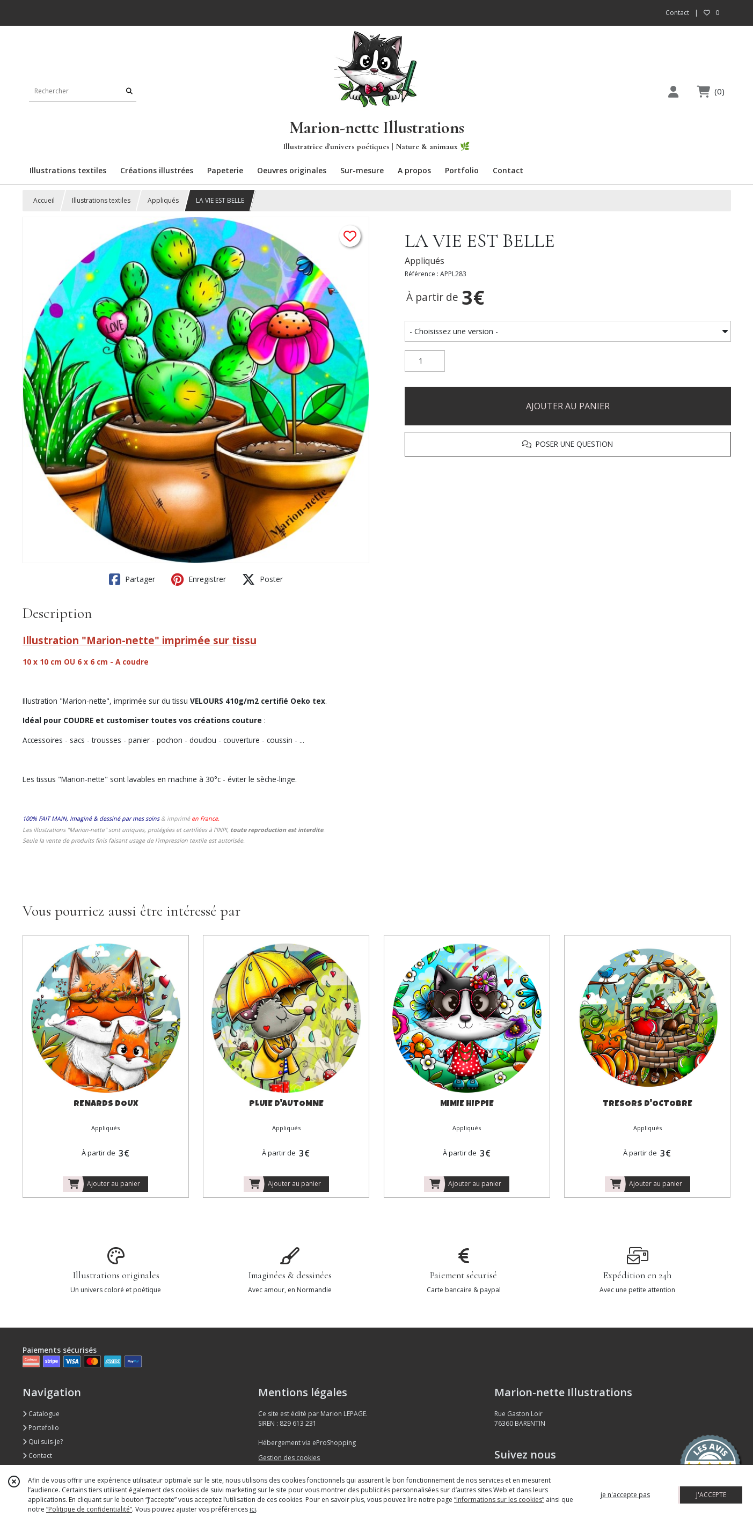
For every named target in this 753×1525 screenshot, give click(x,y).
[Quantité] (425, 361)
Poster (262, 579)
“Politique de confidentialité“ (89, 1509)
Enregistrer (198, 579)
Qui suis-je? (43, 1441)
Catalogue (41, 1413)
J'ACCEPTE (711, 1494)
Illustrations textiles (101, 200)
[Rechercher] (129, 90)
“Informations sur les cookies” (499, 1499)
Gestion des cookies (289, 1457)
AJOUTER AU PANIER (568, 406)
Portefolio (41, 1427)
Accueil (44, 200)
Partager (132, 579)
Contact (677, 12)
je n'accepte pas (625, 1494)
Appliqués (163, 200)
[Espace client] (673, 91)
